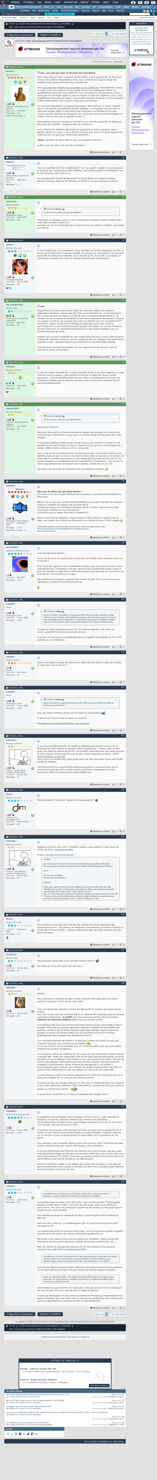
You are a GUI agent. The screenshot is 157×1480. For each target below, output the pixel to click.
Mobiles (135, 7)
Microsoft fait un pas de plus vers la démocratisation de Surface (35, 1400)
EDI (94, 7)
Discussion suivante (77, 1337)
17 (25, 530)
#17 (123, 950)
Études (95, 2)
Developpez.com (105, 1441)
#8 (123, 481)
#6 (123, 362)
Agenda (41, 17)
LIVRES (55, 11)
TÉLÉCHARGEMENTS (70, 11)
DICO (111, 11)
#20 (123, 1181)
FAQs (37, 1322)
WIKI (104, 11)
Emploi (84, 2)
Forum (12, 24)
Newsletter (70, 2)
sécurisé (56, 527)
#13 (123, 736)
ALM (59, 7)
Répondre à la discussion (20, 35)
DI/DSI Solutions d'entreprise (28, 7)
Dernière (120, 34)
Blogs (47, 2)
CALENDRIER (100, 1322)
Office (126, 7)
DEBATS (80, 1322)
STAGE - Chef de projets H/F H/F (38, 1369)
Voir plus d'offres (99, 1386)
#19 (123, 1106)
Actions (23, 17)
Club (115, 2)
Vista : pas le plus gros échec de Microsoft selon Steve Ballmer (54, 41)
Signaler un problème (50, 35)
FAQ (39, 2)
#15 (123, 836)
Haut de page (118, 1441)
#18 (123, 983)
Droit (106, 2)
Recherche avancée (147, 17)
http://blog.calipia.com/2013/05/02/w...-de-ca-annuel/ (63, 723)
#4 (123, 240)
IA (53, 7)
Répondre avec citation (100, 152)
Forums (15, 2)
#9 (123, 543)
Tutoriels (28, 2)
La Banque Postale (36, 1382)
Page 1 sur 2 (99, 34)
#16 (123, 914)
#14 (123, 790)
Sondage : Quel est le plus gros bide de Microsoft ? (29, 1406)
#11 (123, 652)
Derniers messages (9, 17)
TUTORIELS (25, 11)
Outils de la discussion (100, 62)
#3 (123, 197)
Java (77, 7)
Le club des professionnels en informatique (38, 24)
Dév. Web (86, 7)
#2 (123, 157)
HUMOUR (120, 11)
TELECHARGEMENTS (57, 1322)
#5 (123, 300)
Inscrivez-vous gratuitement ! (59, 14)
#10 (123, 599)
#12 (123, 687)
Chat (57, 2)
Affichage (118, 62)
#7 (123, 404)
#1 (123, 67)
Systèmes (146, 7)
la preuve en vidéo (64, 849)
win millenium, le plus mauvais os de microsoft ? (28, 1423)
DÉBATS (95, 11)
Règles (56, 17)
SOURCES (85, 11)
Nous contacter (91, 1441)
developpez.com (80, 529)
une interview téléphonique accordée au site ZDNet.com (71, 87)
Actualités (66, 24)
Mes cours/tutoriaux (46, 531)
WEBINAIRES (44, 11)
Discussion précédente (54, 1337)
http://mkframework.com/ (49, 529)
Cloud (46, 7)
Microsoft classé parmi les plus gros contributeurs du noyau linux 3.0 (37, 1395)
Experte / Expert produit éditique (38, 1379)
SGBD (117, 7)
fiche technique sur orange (51, 756)
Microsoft (68, 7)
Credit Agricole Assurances (42, 1372)
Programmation (105, 7)
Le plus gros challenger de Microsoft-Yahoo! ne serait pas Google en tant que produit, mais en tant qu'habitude (57, 1412)
